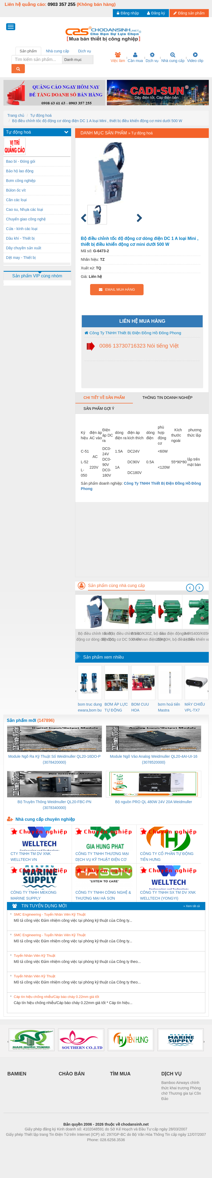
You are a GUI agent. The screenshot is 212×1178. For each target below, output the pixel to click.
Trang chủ (16, 115)
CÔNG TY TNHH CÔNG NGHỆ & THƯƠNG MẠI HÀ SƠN (103, 895)
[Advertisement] (141, 539)
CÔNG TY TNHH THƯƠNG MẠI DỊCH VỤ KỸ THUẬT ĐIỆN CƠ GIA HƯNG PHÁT (102, 857)
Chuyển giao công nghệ (26, 219)
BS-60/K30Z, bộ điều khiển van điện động (148, 636)
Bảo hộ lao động (20, 171)
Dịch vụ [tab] (84, 51)
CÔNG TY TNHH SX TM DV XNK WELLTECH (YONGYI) (168, 895)
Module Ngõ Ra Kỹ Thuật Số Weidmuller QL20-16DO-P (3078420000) (54, 759)
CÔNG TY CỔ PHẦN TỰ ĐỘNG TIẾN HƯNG (167, 857)
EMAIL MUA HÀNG (117, 289)
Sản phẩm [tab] (28, 51)
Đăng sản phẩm (189, 13)
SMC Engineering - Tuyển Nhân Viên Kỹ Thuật (50, 914)
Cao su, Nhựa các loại (24, 209)
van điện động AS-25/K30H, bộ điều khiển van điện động (175, 636)
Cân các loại (16, 200)
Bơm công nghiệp (21, 180)
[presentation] (190, 588)
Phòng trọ (72, 1148)
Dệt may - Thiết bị (21, 257)
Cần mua (135, 57)
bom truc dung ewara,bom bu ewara (90, 707)
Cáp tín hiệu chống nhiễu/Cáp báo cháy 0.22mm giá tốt (56, 997)
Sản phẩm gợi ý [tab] (98, 408)
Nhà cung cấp (172, 57)
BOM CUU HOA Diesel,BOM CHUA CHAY (142, 707)
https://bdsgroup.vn (99, 1148)
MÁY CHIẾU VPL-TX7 (195, 707)
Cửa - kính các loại (21, 229)
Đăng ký (156, 13)
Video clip (195, 57)
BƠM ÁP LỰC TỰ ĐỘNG (116, 707)
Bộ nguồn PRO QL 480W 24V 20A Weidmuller (153, 802)
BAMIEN (16, 1073)
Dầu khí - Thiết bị (20, 238)
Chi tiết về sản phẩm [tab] (104, 397)
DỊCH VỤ (171, 1073)
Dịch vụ (152, 57)
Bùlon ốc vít (16, 190)
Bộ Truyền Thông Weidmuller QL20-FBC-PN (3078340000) (54, 805)
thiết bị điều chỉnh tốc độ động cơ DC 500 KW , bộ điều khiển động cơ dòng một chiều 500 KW (122, 636)
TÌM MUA (120, 1073)
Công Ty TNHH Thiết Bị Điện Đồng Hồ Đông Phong (132, 333)
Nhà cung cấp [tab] (57, 51)
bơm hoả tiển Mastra (169, 707)
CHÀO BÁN (72, 1073)
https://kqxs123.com (131, 1148)
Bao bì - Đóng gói (20, 161)
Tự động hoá (41, 115)
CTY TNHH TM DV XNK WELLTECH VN (31, 857)
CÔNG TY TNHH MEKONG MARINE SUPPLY (34, 895)
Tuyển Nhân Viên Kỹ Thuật (34, 956)
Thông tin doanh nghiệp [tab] (167, 397)
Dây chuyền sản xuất (23, 248)
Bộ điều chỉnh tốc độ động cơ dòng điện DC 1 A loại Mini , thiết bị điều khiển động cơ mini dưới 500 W (97, 121)
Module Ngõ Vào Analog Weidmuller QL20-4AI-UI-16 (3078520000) (153, 759)
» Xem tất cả (191, 906)
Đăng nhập (128, 13)
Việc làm (118, 57)
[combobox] (91, 59)
